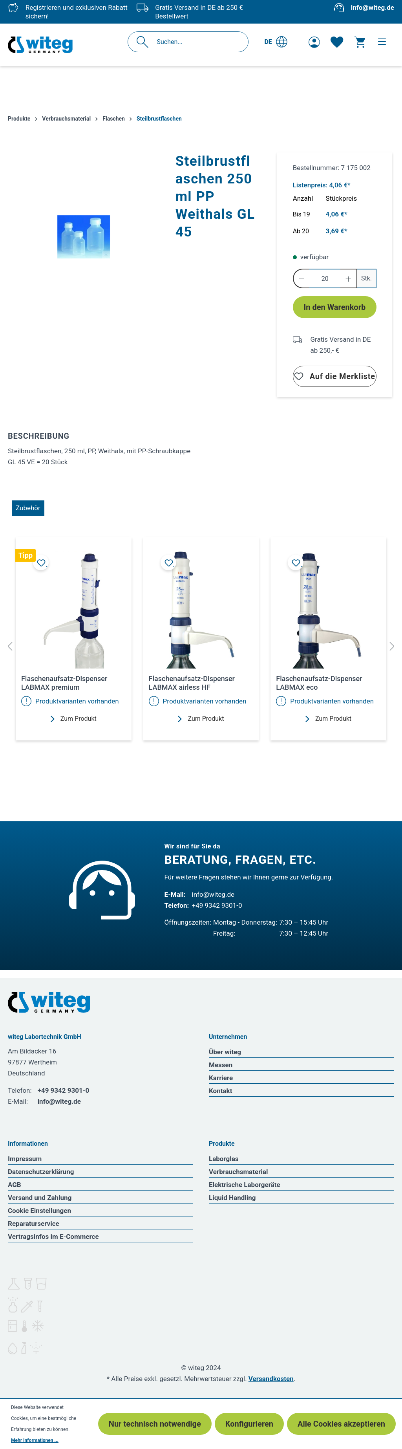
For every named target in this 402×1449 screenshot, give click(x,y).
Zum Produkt (74, 718)
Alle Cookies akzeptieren (341, 1424)
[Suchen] (144, 41)
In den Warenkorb (334, 307)
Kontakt (220, 1091)
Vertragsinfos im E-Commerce (53, 1236)
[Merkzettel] (337, 42)
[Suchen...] (196, 41)
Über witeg (225, 1052)
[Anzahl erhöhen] (348, 278)
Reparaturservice (33, 1223)
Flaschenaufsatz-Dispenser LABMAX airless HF (192, 682)
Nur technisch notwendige (155, 1424)
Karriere (221, 1078)
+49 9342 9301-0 (217, 905)
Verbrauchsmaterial (238, 1172)
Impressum (25, 1159)
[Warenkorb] (360, 42)
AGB (14, 1185)
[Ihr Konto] (314, 42)
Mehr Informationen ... (34, 1440)
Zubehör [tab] (28, 508)
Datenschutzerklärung (41, 1172)
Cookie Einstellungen (39, 1211)
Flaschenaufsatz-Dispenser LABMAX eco (319, 682)
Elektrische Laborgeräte (244, 1185)
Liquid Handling (232, 1198)
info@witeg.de (372, 7)
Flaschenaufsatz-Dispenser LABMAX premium (64, 682)
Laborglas (224, 1159)
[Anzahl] (325, 278)
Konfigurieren (249, 1424)
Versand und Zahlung (39, 1198)
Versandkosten (271, 1379)
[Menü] (382, 41)
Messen (220, 1065)
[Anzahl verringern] (301, 278)
